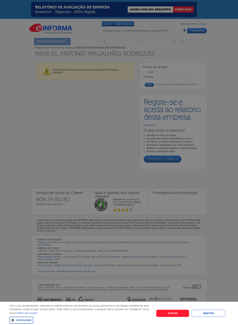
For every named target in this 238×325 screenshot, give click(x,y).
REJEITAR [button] (208, 313)
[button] (80, 320)
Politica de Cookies (27, 313)
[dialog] (119, 313)
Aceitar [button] (173, 313)
